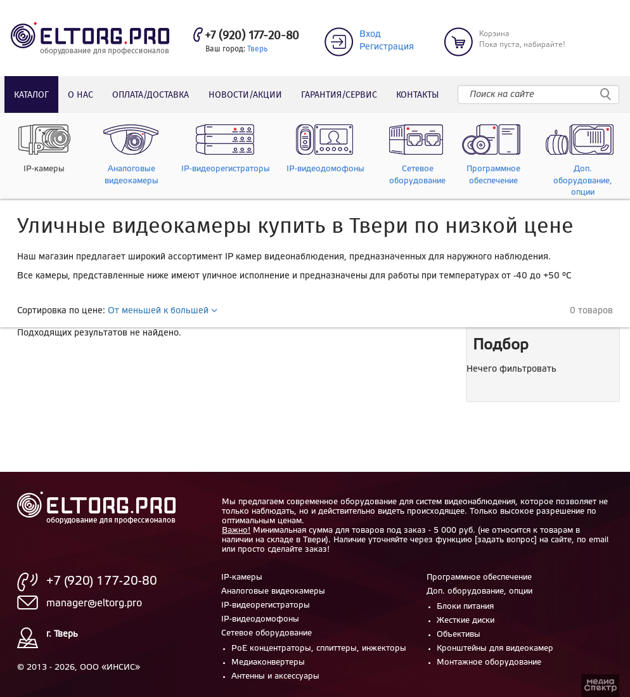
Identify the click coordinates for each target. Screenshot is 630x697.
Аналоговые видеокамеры (273, 591)
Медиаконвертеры (268, 662)
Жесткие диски (465, 620)
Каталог (31, 95)
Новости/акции (245, 95)
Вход (370, 34)
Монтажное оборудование (489, 662)
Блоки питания (465, 606)
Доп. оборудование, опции (479, 591)
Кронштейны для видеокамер (495, 648)
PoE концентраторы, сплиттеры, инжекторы (318, 648)
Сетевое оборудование (266, 633)
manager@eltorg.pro (94, 603)
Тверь (257, 49)
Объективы (458, 634)
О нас (80, 95)
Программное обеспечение (479, 577)
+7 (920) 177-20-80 (252, 36)
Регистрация (386, 47)
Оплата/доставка (150, 95)
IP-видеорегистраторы (265, 605)
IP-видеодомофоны (260, 619)
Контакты (417, 95)
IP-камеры (241, 577)
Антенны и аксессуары (275, 676)
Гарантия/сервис (339, 95)
